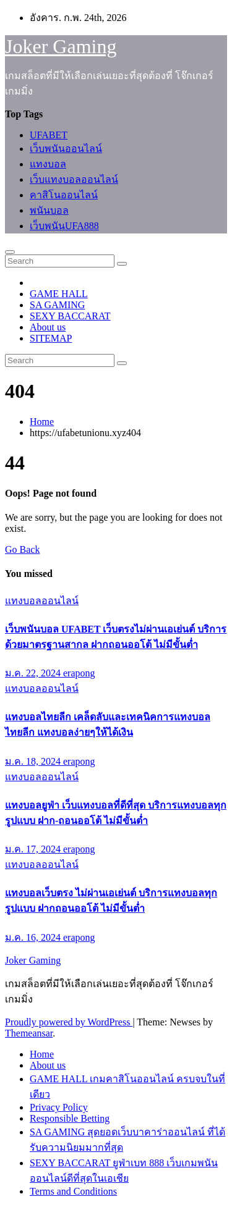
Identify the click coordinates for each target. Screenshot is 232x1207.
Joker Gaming (60, 46)
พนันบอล (49, 210)
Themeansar (29, 1033)
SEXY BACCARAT (70, 316)
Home (42, 421)
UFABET (48, 135)
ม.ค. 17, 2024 (34, 849)
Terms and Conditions (73, 1191)
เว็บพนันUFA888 (64, 226)
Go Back (22, 549)
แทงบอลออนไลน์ (42, 600)
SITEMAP (51, 338)
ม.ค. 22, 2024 (34, 673)
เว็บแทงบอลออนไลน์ (74, 179)
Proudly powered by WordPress (68, 1022)
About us (48, 327)
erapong (79, 673)
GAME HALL (59, 293)
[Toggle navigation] (10, 252)
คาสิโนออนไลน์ (64, 195)
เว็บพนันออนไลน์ (66, 148)
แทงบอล (48, 164)
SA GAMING (57, 305)
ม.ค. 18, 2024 (34, 761)
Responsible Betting (70, 1118)
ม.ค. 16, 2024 (34, 937)
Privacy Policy (59, 1107)
